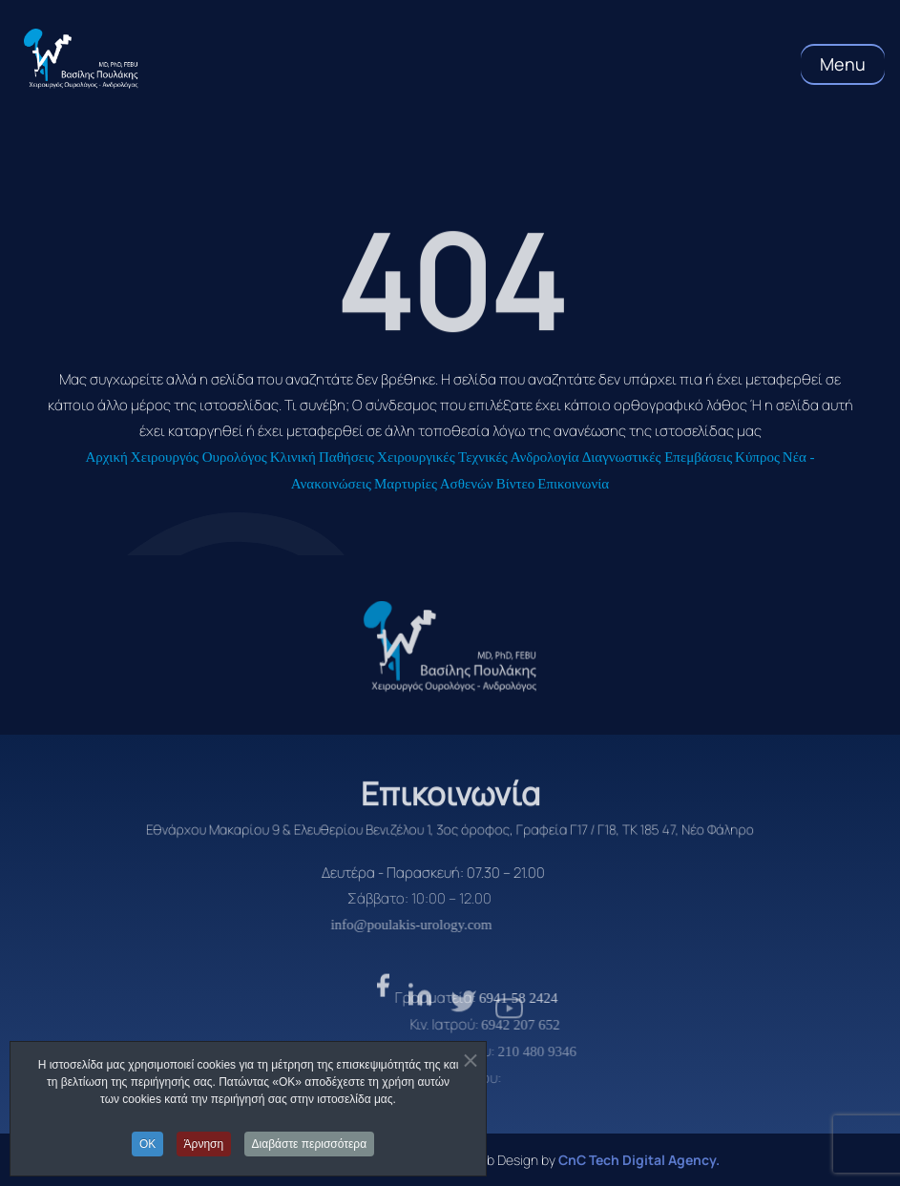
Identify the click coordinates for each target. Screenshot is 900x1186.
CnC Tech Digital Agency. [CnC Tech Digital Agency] (639, 1160)
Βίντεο (515, 483)
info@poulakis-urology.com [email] (375, 924)
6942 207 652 (557, 1024)
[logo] (450, 646)
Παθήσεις (346, 457)
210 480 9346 (571, 1051)
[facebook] (383, 1032)
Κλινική (293, 457)
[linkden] (419, 1038)
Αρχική (106, 457)
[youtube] (509, 1046)
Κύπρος (757, 457)
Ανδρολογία (545, 457)
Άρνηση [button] (204, 1144)
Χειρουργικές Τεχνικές (442, 457)
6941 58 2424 (557, 998)
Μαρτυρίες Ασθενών (433, 483)
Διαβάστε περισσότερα (309, 1144)
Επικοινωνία (573, 483)
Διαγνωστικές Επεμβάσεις (657, 457)
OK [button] (147, 1144)
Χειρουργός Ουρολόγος (199, 457)
